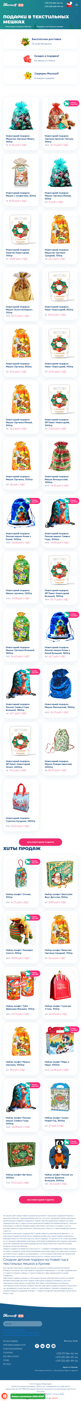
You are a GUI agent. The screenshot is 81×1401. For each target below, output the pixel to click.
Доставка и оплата (11, 1356)
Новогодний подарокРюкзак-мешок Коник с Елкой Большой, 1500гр (57, 649)
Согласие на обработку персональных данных (22, 1335)
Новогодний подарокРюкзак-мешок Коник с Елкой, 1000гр (18, 535)
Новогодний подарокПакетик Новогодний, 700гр (18, 251)
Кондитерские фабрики (12, 1348)
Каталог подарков (10, 1341)
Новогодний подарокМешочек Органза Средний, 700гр (57, 251)
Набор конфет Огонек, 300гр (18, 896)
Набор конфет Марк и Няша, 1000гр (57, 1063)
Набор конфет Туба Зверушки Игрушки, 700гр (20, 1007)
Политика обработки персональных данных (20, 1333)
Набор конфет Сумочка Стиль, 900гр (58, 1007)
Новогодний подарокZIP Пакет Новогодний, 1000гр (57, 421)
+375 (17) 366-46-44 (53, 3)
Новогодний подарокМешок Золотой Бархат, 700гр (19, 308)
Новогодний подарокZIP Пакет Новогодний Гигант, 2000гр (18, 763)
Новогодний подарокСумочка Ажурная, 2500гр (20, 819)
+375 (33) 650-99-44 (66, 1361)
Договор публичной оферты (14, 1330)
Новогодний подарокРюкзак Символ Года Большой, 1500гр (18, 706)
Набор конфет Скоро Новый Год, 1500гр (57, 1119)
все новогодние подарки (40, 842)
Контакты (7, 1364)
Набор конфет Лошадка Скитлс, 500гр (19, 951)
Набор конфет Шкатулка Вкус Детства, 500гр (58, 896)
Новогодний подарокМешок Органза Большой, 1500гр (20, 649)
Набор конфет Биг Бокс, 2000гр (19, 1176)
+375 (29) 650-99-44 (53, 7)
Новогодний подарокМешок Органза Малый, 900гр (19, 421)
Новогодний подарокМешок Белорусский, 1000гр (57, 478)
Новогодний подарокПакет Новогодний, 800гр (59, 308)
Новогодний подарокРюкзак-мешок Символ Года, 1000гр (57, 535)
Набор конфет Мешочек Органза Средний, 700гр (59, 951)
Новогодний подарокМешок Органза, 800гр (19, 365)
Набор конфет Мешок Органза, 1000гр (18, 1063)
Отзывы (6, 1360)
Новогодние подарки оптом (14, 1345)
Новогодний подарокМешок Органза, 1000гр (19, 478)
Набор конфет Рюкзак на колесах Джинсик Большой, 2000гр (59, 1176)
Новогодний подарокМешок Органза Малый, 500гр (58, 195)
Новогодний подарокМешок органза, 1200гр (19, 592)
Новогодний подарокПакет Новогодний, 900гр (59, 365)
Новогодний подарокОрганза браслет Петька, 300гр (59, 138)
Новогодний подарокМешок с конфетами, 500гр (21, 194)
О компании (8, 1352)
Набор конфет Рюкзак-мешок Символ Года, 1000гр (18, 1119)
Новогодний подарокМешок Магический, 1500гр (60, 705)
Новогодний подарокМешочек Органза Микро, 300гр (20, 138)
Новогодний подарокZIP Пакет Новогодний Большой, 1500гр (57, 592)
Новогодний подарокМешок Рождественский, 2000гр (58, 763)
